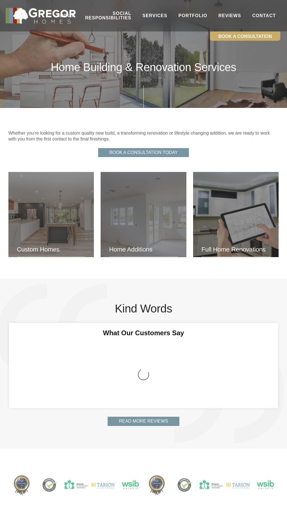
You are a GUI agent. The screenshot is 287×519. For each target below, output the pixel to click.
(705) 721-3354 (126, 477)
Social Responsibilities (108, 15)
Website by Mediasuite (158, 512)
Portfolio (193, 15)
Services (154, 15)
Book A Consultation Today (143, 152)
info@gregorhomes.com (131, 483)
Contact (264, 15)
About (65, 15)
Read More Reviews (143, 347)
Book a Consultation (245, 36)
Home (10, 467)
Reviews (229, 15)
